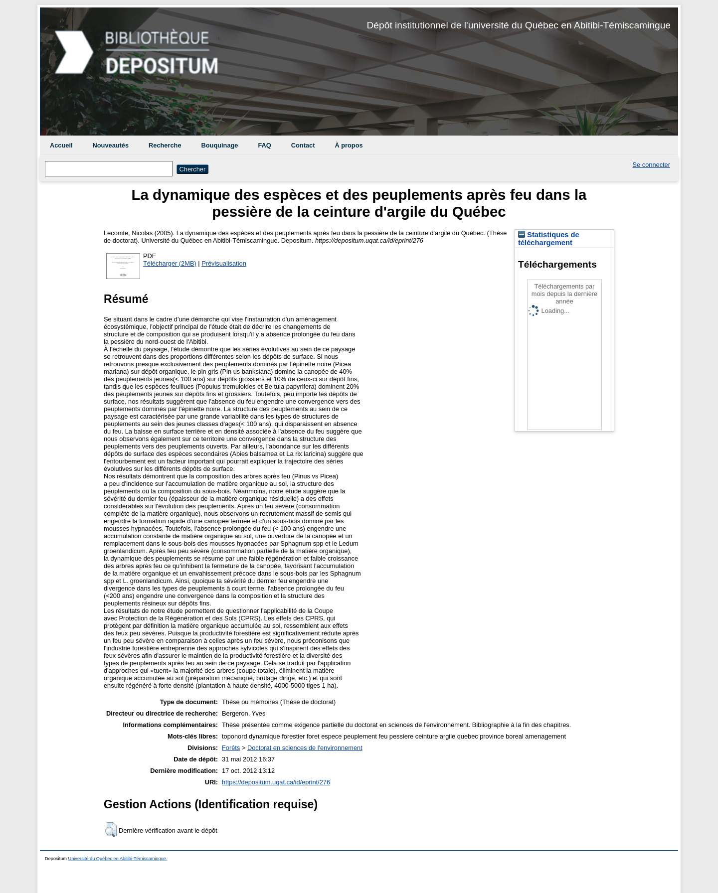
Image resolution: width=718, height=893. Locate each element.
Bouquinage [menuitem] (219, 145)
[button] (111, 829)
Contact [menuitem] (303, 145)
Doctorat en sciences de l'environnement (304, 747)
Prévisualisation (223, 263)
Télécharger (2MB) (169, 263)
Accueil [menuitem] (61, 145)
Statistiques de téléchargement (548, 239)
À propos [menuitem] (348, 145)
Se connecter (651, 164)
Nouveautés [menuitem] (111, 145)
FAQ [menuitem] (264, 145)
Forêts (231, 747)
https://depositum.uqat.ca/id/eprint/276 (276, 782)
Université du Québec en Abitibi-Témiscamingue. (118, 858)
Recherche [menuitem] (165, 145)
